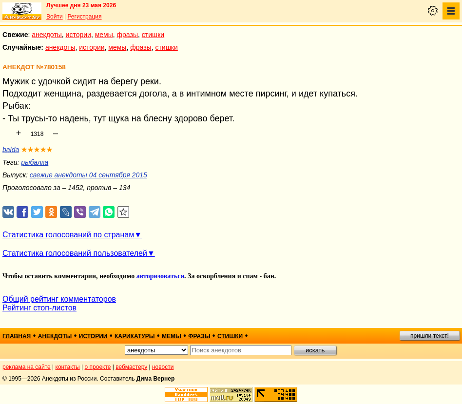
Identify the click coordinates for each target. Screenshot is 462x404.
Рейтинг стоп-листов (39, 308)
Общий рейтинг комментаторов (59, 299)
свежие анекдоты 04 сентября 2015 (88, 175)
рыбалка (34, 162)
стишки (153, 34)
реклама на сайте (26, 367)
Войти (54, 16)
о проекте (98, 367)
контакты (68, 367)
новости (162, 367)
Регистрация (84, 16)
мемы (104, 34)
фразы (127, 34)
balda (10, 150)
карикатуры (135, 336)
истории (78, 34)
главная (16, 336)
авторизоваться (160, 276)
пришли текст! (429, 335)
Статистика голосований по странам (68, 235)
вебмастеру (131, 367)
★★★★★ (37, 150)
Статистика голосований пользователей (74, 253)
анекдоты (47, 34)
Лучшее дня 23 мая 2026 (81, 5)
